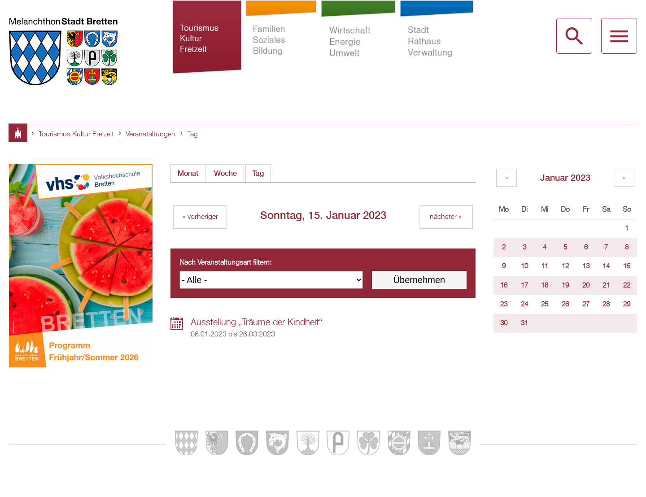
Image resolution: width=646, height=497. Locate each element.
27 (585, 304)
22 (626, 286)
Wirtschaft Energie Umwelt (358, 48)
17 (524, 286)
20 (585, 286)
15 (626, 266)
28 (606, 304)
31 (524, 323)
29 (626, 304)
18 (544, 286)
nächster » (446, 217)
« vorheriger (200, 217)
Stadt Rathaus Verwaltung (436, 48)
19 (565, 286)
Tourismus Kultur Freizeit (207, 48)
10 (524, 266)
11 (544, 266)
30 (503, 323)
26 (565, 304)
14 (606, 266)
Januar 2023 (565, 177)
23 (503, 304)
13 (585, 266)
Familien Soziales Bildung (281, 48)
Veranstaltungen (150, 134)
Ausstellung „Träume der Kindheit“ (256, 322)
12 (565, 266)
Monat (188, 173)
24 (524, 304)
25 (544, 304)
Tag (192, 134)
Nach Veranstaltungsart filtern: (225, 262)
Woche (225, 173)
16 (503, 286)
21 (606, 286)
